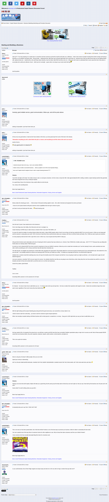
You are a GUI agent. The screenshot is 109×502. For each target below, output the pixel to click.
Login (106, 25)
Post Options (88, 53)
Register (101, 25)
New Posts (102, 23)
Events (95, 25)
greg (3, 108)
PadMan (4, 220)
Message (14, 50)
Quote (101, 53)
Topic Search (96, 50)
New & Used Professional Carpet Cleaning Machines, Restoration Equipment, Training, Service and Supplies (37, 192)
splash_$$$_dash (6, 352)
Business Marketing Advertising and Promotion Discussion (37, 23)
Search (89, 25)
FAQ (86, 25)
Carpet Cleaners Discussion (16, 23)
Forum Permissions (103, 494)
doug (3, 53)
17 (105, 47)
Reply (106, 53)
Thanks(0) (95, 53)
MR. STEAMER (6, 198)
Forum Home (6, 23)
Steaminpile (5, 464)
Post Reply (4, 47)
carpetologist (6, 156)
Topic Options (103, 50)
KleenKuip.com (12, 8)
